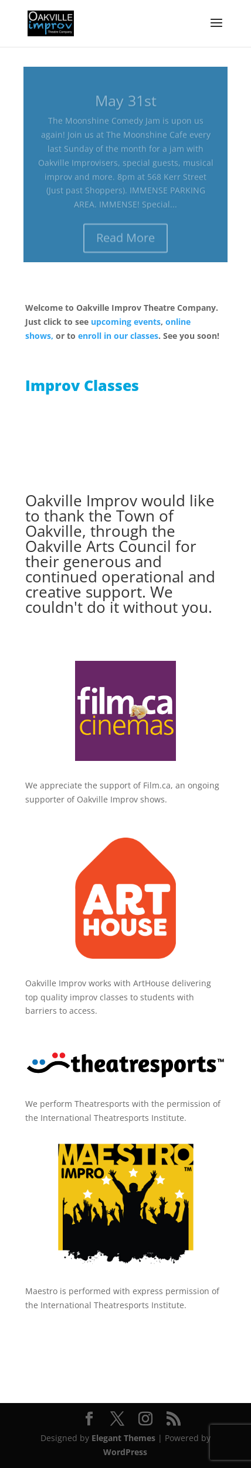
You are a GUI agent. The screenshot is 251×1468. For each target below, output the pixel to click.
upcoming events (126, 321)
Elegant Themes (123, 1437)
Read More (125, 241)
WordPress (125, 1451)
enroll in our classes (118, 335)
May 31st (126, 104)
